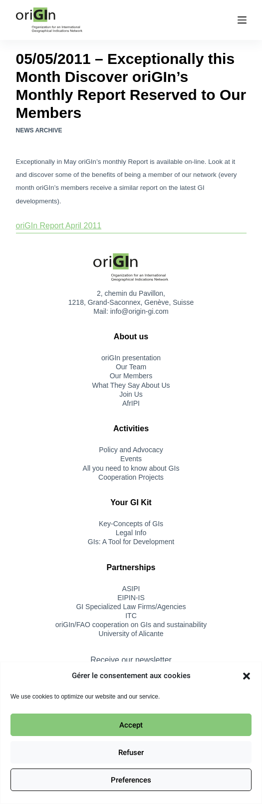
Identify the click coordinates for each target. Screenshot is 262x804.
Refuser (131, 752)
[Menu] (242, 19)
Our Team (131, 367)
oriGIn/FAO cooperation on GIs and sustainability (131, 625)
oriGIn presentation (131, 358)
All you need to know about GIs (131, 468)
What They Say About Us (131, 385)
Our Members (131, 376)
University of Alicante (131, 634)
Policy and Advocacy (131, 450)
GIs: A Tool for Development (131, 542)
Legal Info (131, 533)
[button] (247, 676)
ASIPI (131, 589)
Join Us (131, 394)
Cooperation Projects (131, 477)
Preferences (131, 780)
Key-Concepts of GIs (131, 524)
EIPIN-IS (130, 598)
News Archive (39, 130)
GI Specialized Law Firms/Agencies (131, 607)
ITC (131, 616)
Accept (131, 725)
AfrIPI (131, 403)
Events (131, 459)
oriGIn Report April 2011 (59, 225)
